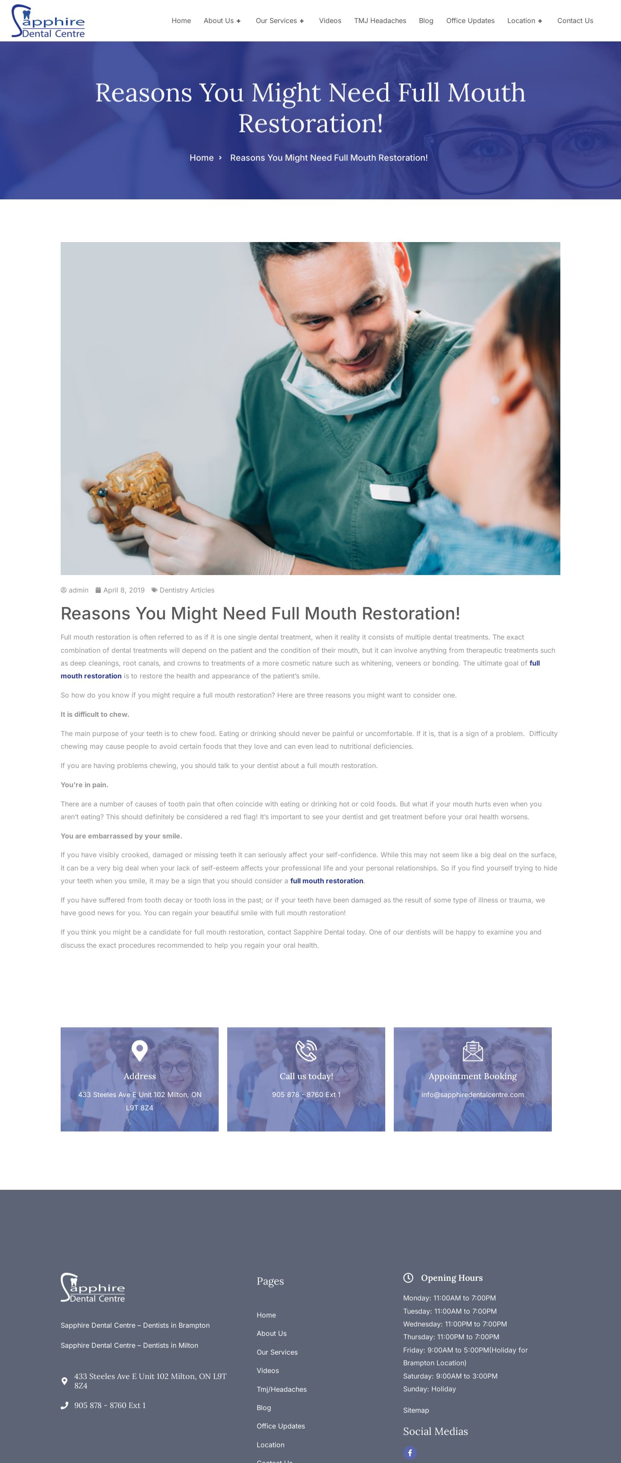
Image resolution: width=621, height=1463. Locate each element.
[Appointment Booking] (472, 1011)
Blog (426, 20)
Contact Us (575, 20)
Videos (330, 20)
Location (526, 20)
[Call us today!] (306, 1011)
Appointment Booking (473, 1036)
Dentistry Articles (187, 590)
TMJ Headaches (380, 20)
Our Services (281, 20)
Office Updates (470, 20)
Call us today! (306, 1036)
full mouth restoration (326, 880)
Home (181, 20)
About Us (223, 20)
